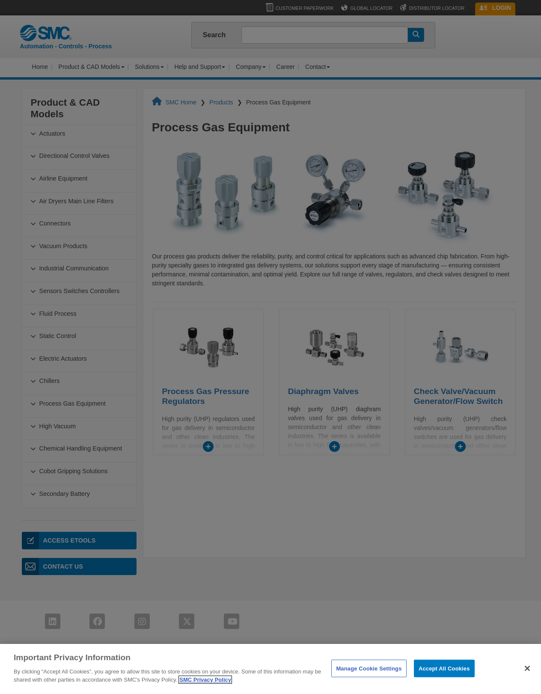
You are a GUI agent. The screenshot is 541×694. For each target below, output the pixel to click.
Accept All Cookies (444, 682)
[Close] (527, 682)
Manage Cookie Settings (368, 682)
